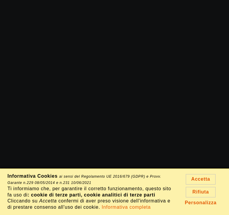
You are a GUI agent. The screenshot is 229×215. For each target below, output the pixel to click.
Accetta (200, 179)
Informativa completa (126, 207)
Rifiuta (200, 191)
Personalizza (201, 202)
